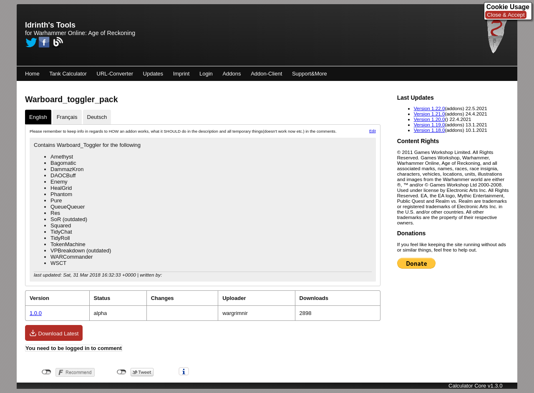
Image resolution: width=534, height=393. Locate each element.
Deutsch (97, 117)
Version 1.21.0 (429, 113)
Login (206, 74)
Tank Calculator (68, 74)
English (38, 117)
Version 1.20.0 (429, 119)
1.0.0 (36, 313)
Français (67, 117)
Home (32, 74)
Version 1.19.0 (429, 124)
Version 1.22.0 (429, 108)
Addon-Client (266, 74)
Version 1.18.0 (429, 130)
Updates (153, 74)
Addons (231, 74)
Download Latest (53, 333)
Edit (372, 131)
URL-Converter (115, 74)
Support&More (309, 74)
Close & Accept (505, 15)
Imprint (181, 74)
